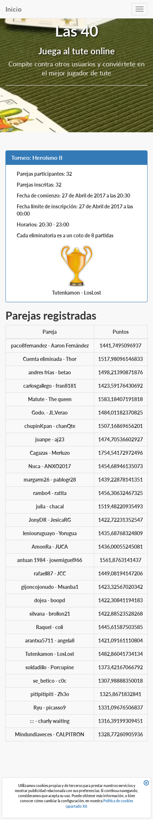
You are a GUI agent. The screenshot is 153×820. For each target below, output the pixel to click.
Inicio (13, 9)
